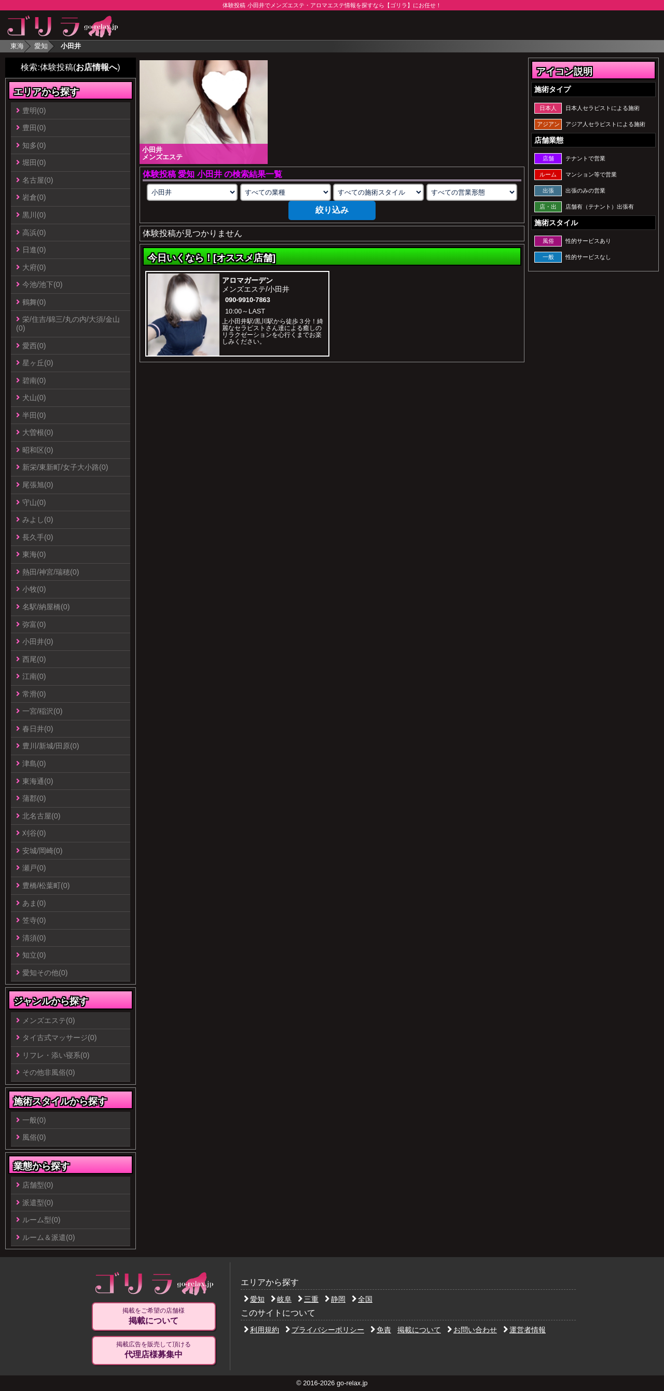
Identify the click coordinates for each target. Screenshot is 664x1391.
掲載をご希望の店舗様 (153, 1316)
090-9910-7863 (247, 300)
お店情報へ (96, 67)
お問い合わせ (472, 1330)
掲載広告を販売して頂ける (153, 1350)
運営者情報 (524, 1330)
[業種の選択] (285, 192)
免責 (380, 1330)
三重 (308, 1299)
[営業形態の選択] (471, 192)
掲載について (419, 1330)
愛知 (41, 46)
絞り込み (332, 210)
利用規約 (261, 1330)
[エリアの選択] (192, 192)
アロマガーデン (247, 280)
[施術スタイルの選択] (378, 192)
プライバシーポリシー (324, 1330)
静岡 (335, 1299)
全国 (362, 1299)
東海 (17, 46)
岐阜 (281, 1299)
